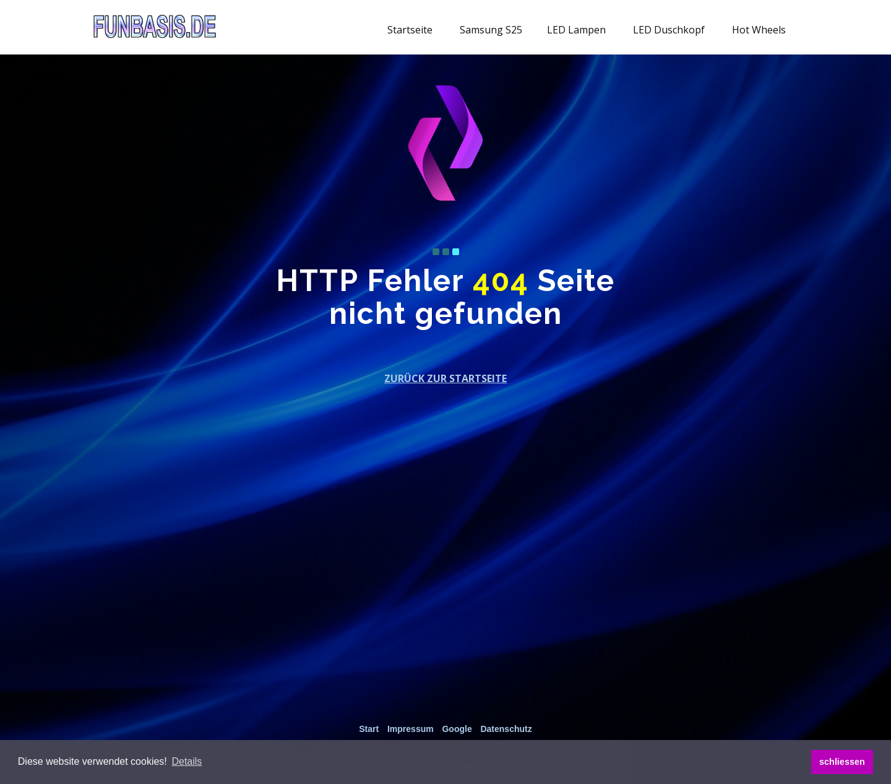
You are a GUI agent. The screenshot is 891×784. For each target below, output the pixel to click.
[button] (187, 761)
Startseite (410, 30)
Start (369, 729)
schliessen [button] (842, 762)
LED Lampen (576, 30)
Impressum (410, 729)
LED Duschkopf (669, 30)
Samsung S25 (491, 30)
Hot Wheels (759, 30)
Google (456, 729)
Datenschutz (506, 729)
